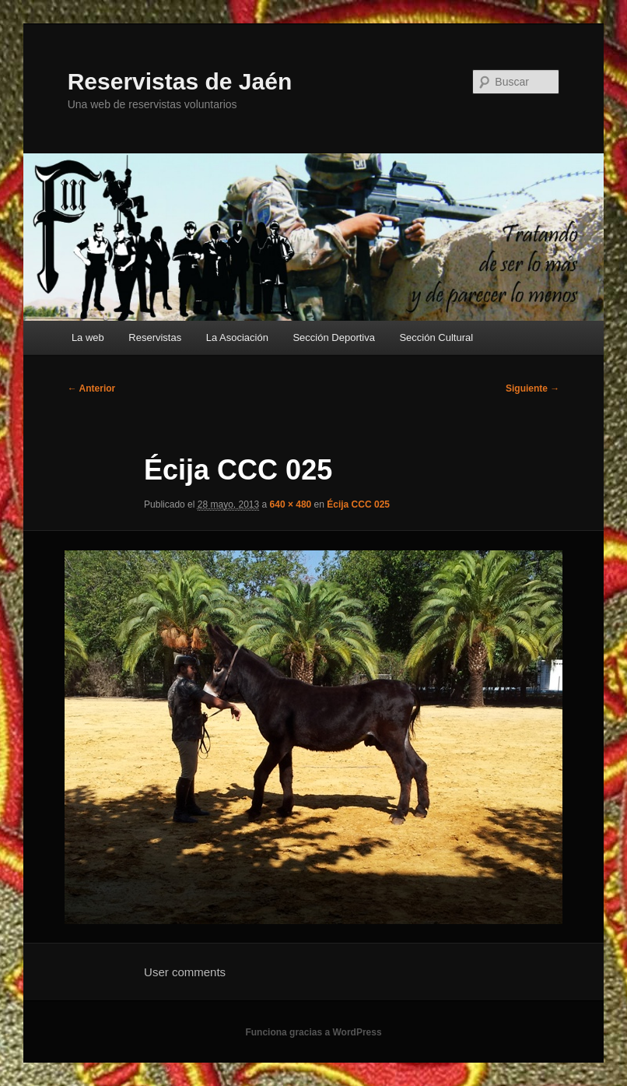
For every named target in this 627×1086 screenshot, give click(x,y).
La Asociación (237, 337)
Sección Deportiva (333, 337)
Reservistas (154, 337)
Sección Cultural (436, 337)
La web (88, 337)
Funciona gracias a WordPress (313, 1032)
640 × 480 (291, 504)
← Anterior (92, 388)
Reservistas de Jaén (180, 81)
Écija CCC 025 (358, 504)
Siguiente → (532, 388)
